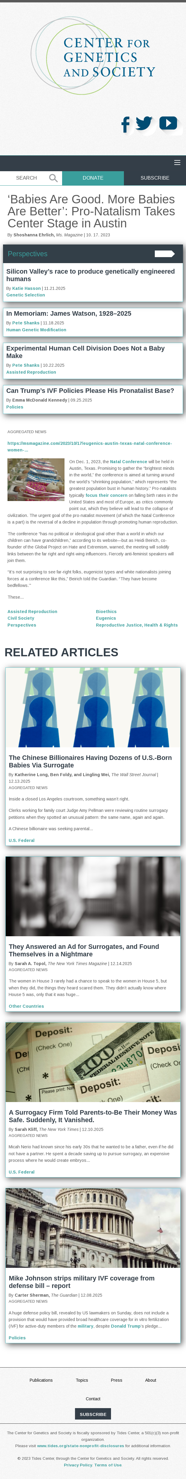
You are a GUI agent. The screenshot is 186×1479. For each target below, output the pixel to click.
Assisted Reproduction (31, 372)
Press (116, 1380)
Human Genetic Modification (36, 329)
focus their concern (107, 495)
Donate (93, 178)
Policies (14, 407)
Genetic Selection (25, 295)
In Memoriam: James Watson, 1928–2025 (68, 313)
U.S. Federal (21, 840)
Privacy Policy (78, 1465)
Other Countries (26, 1006)
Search (26, 178)
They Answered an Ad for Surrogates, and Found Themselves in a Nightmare (84, 950)
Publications (41, 1380)
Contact (93, 1398)
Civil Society (21, 618)
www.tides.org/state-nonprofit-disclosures (80, 1446)
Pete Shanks (26, 322)
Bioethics (106, 611)
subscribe (93, 1414)
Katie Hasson (26, 288)
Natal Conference (128, 461)
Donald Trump (126, 1326)
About (150, 1380)
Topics (82, 1380)
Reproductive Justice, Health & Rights (137, 625)
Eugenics (106, 618)
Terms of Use (108, 1465)
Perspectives (22, 625)
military (85, 1326)
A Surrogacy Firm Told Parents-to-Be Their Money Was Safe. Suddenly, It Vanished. (93, 1116)
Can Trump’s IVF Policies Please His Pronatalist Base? (90, 390)
